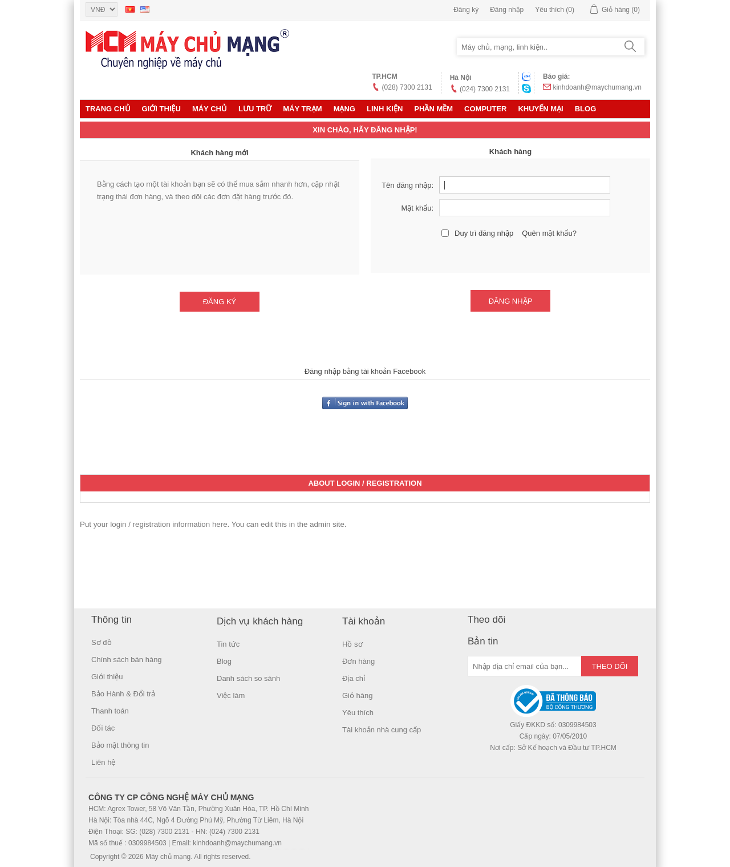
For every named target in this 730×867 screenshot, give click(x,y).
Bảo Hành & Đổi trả (123, 693)
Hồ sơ (352, 644)
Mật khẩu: (417, 208)
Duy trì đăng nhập (484, 233)
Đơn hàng (358, 661)
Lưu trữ (254, 108)
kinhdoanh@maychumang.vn (597, 87)
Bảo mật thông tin (120, 745)
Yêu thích (358, 712)
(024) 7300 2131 (485, 89)
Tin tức (228, 644)
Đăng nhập (507, 10)
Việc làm (231, 695)
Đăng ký (465, 10)
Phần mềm (433, 108)
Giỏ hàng (357, 695)
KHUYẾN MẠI (540, 108)
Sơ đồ (101, 642)
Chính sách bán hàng (126, 659)
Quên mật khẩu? (549, 233)
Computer (485, 108)
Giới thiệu (161, 108)
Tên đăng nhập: (407, 185)
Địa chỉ (353, 678)
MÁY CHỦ (209, 108)
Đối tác (103, 728)
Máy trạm (302, 108)
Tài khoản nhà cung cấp (381, 729)
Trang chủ (108, 108)
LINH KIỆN (385, 108)
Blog (586, 108)
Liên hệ (103, 762)
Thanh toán (110, 711)
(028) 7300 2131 (407, 87)
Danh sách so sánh (248, 678)
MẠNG (344, 108)
